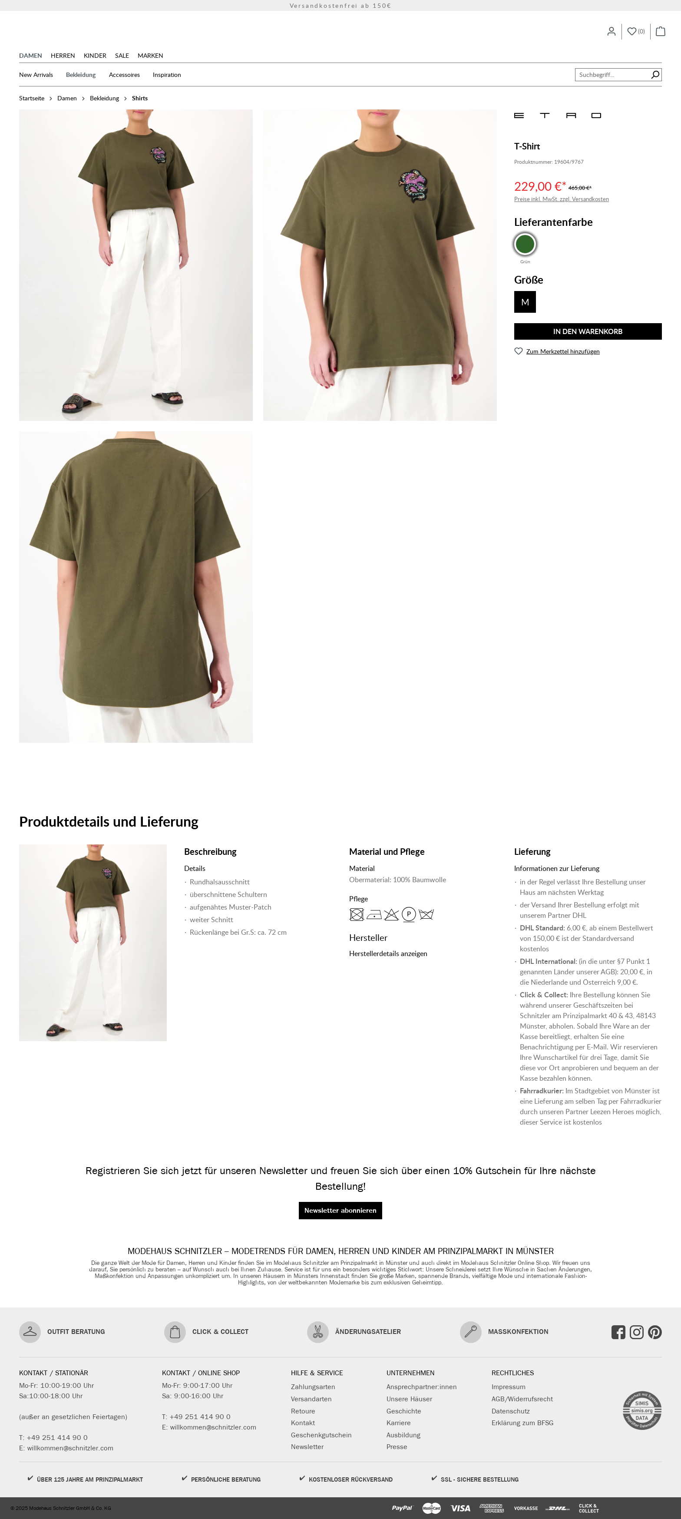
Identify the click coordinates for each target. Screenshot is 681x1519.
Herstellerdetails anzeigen (388, 965)
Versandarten (311, 1399)
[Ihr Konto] (611, 37)
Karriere (399, 1423)
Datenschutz (511, 1411)
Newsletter (307, 1447)
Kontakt (303, 1423)
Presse (397, 1447)
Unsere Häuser (409, 1399)
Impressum (509, 1387)
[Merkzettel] (636, 37)
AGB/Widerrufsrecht (522, 1399)
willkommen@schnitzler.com (70, 1448)
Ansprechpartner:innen (422, 1387)
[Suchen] (655, 86)
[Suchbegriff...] (612, 86)
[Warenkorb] (661, 37)
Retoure (303, 1411)
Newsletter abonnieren (340, 1210)
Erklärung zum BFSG (523, 1423)
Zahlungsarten (313, 1387)
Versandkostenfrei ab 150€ (341, 5)
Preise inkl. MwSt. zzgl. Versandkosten (561, 211)
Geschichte (404, 1411)
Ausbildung (403, 1435)
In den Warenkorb (588, 343)
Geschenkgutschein (321, 1435)
